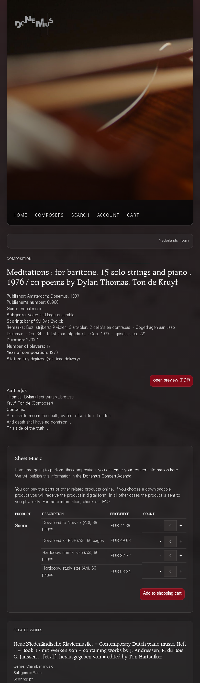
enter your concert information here (146, 470)
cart (133, 216)
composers (49, 216)
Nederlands (168, 241)
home (20, 216)
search (80, 216)
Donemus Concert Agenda (107, 476)
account (108, 216)
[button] (171, 381)
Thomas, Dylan (20, 397)
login (185, 241)
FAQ (106, 502)
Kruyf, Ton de (18, 404)
